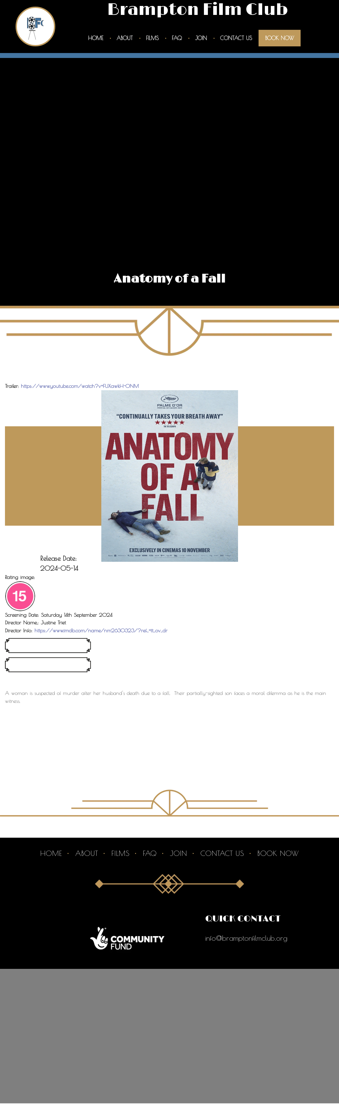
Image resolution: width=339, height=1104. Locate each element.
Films (152, 38)
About (125, 38)
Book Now (279, 38)
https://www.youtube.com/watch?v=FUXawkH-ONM (80, 386)
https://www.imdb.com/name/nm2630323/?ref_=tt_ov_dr (101, 631)
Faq (177, 38)
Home (95, 38)
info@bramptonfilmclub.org (246, 938)
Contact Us (236, 38)
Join (201, 38)
